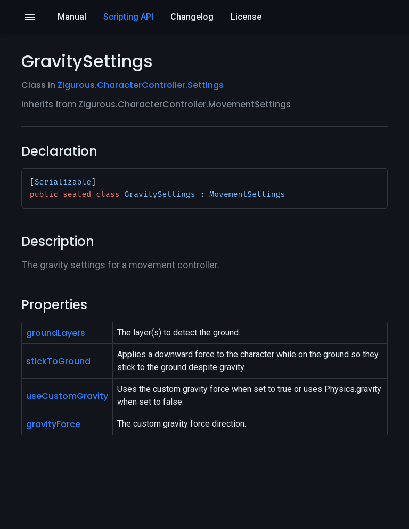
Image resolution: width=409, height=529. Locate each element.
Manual (72, 17)
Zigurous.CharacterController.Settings (141, 85)
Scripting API (128, 17)
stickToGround (58, 361)
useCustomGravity (67, 396)
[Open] (30, 17)
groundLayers (55, 333)
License (246, 17)
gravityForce (53, 424)
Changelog (192, 17)
